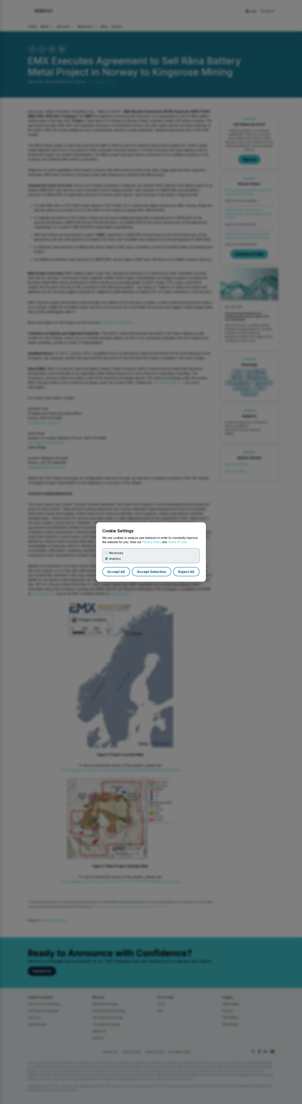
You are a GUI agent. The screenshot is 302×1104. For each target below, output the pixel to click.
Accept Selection (151, 572)
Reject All (186, 572)
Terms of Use (177, 542)
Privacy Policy (151, 542)
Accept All (116, 572)
